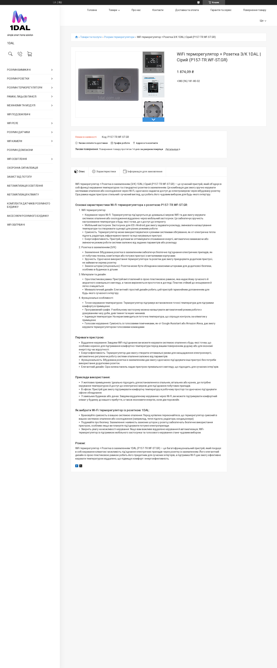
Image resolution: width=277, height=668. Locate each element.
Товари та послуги (91, 37)
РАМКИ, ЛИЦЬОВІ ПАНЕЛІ (21, 96)
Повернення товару (254, 10)
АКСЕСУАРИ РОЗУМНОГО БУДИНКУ (28, 216)
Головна (92, 10)
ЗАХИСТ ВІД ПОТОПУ (19, 176)
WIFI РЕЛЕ (12, 123)
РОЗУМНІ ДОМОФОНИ (20, 150)
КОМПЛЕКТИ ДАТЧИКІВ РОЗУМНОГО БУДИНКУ (28, 205)
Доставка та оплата (187, 10)
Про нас (136, 10)
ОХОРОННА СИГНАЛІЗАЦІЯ (22, 167)
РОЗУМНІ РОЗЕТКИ (18, 78)
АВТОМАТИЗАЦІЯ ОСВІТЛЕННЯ (25, 185)
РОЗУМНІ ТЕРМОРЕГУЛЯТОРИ (24, 87)
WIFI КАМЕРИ (14, 141)
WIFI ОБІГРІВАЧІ (16, 224)
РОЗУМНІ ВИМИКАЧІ (19, 69)
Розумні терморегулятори (119, 37)
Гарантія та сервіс (221, 10)
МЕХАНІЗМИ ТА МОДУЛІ (21, 105)
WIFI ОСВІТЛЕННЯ (17, 159)
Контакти (157, 10)
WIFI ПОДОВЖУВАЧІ (18, 114)
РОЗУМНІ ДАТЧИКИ (18, 132)
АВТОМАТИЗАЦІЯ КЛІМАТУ (23, 194)
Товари (113, 10)
